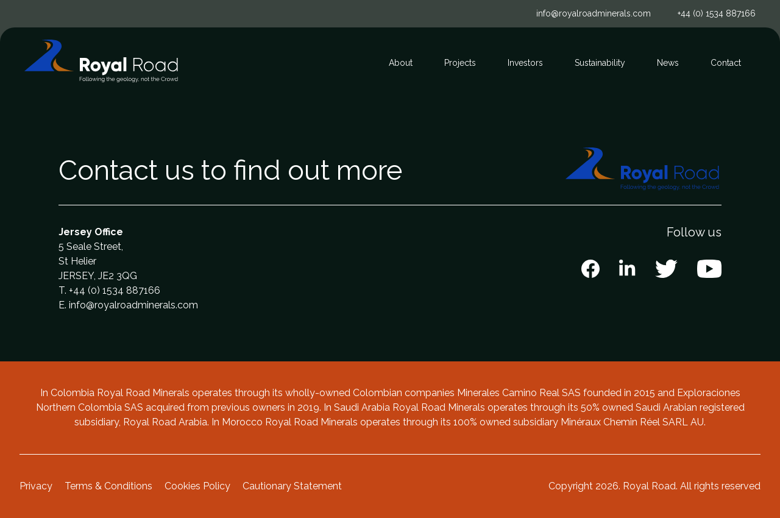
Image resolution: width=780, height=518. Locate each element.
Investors (525, 63)
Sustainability (600, 63)
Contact (726, 63)
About (401, 63)
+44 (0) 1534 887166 (717, 13)
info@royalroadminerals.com (593, 13)
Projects (460, 63)
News (668, 63)
